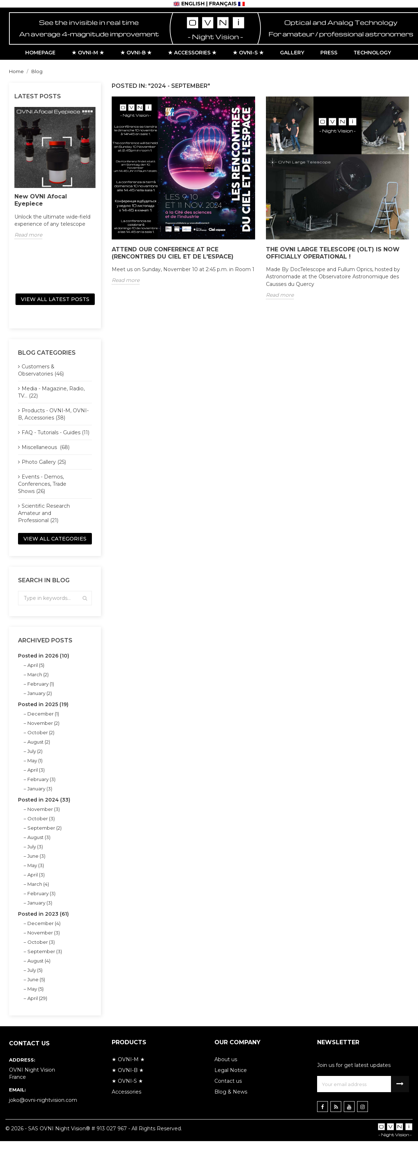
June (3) (36, 856)
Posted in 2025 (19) (43, 704)
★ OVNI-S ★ (127, 1081)
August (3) (38, 837)
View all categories (54, 538)
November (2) (43, 723)
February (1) (40, 684)
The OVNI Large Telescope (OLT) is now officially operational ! (333, 253)
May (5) (35, 989)
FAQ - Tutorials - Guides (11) (55, 432)
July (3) (35, 846)
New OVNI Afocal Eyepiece (40, 200)
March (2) (38, 674)
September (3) (44, 951)
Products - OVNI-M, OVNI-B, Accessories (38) (53, 414)
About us (225, 1059)
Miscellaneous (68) (46, 447)
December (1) (43, 714)
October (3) (41, 818)
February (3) (41, 779)
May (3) (35, 865)
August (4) (38, 961)
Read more (28, 235)
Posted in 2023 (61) (43, 914)
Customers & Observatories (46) (41, 370)
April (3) (36, 770)
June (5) (36, 979)
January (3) (39, 788)
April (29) (37, 998)
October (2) (40, 732)
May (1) (35, 760)
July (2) (35, 751)
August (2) (38, 742)
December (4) (44, 923)
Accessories (126, 1092)
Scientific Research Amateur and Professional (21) (44, 513)
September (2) (44, 828)
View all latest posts (55, 299)
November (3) (43, 809)
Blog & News (230, 1092)
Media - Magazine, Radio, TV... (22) (51, 392)
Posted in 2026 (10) (43, 655)
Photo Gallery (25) (44, 462)
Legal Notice (230, 1070)
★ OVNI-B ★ (128, 1070)
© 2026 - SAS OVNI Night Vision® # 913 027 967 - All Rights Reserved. (93, 1128)
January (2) (39, 693)
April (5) (35, 665)
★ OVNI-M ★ (128, 1059)
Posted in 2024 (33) (44, 800)
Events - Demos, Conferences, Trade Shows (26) (42, 484)
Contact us (228, 1081)
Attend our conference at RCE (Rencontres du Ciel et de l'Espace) (173, 253)
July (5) (35, 970)
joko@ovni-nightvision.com (43, 1100)
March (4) (38, 884)
